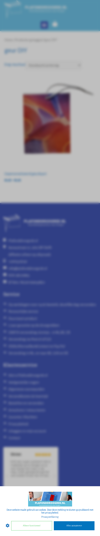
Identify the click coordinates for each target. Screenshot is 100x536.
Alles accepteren (74, 525)
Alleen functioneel (31, 525)
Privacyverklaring (50, 517)
